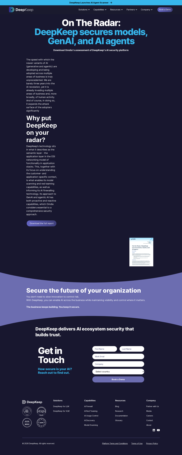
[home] (21, 9)
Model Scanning (91, 425)
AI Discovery (89, 420)
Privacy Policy (152, 443)
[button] (84, 9)
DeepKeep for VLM (61, 411)
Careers (149, 416)
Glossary (118, 420)
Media (149, 411)
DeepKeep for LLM (61, 406)
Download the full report (41, 223)
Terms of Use (137, 443)
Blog (117, 406)
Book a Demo (165, 9)
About (148, 425)
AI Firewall (88, 406)
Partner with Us (152, 406)
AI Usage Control (91, 416)
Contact (149, 420)
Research (119, 411)
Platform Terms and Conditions (115, 443)
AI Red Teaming (90, 411)
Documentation (121, 416)
